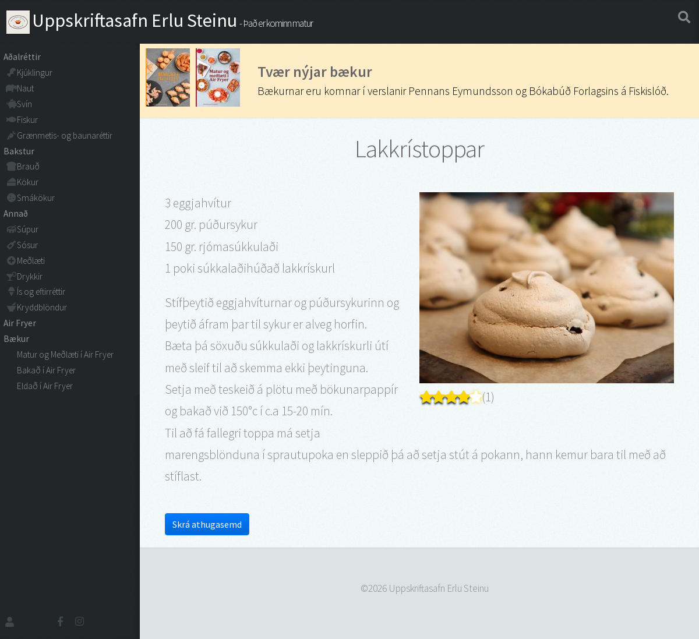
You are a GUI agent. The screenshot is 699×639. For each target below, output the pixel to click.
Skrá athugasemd (207, 524)
